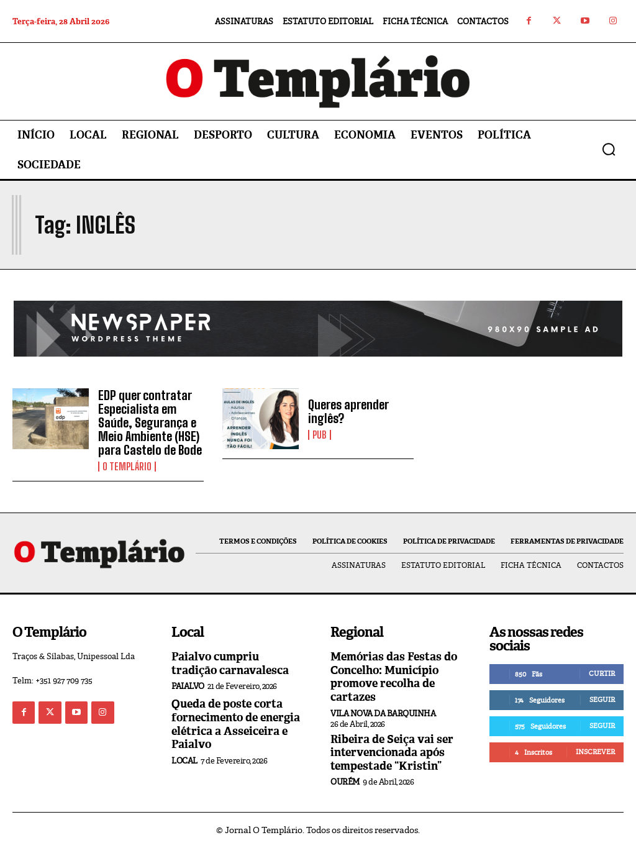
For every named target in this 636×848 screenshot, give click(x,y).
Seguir (602, 699)
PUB (319, 435)
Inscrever (595, 751)
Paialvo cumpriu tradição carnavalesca (230, 663)
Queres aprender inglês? (348, 411)
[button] (609, 149)
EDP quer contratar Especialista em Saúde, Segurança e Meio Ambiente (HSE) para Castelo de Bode (150, 422)
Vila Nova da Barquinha (382, 713)
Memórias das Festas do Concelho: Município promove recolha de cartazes (393, 676)
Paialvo (187, 686)
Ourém (345, 782)
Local (184, 760)
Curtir (602, 673)
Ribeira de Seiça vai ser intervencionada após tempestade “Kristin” (391, 752)
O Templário (127, 467)
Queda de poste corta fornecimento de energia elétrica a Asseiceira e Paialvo (235, 724)
